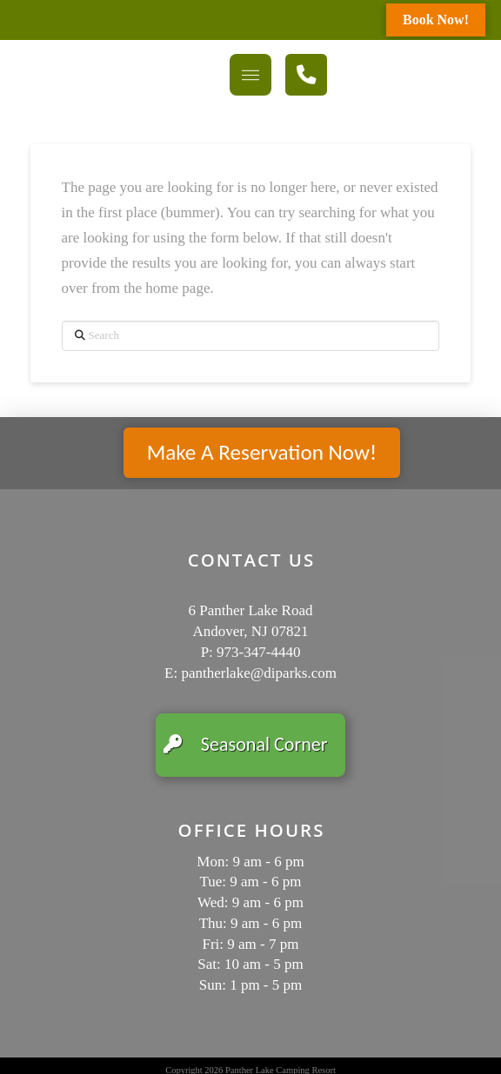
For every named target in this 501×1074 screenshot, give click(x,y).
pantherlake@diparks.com (259, 673)
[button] (250, 75)
